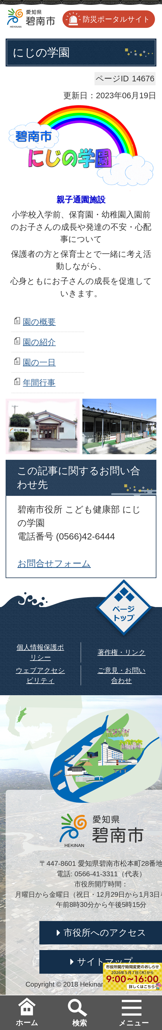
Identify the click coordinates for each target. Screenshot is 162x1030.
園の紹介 (39, 342)
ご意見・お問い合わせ (122, 675)
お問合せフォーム (54, 563)
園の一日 (39, 362)
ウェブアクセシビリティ (40, 675)
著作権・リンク (122, 652)
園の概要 (39, 321)
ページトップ (124, 609)
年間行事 (39, 382)
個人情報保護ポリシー (40, 652)
